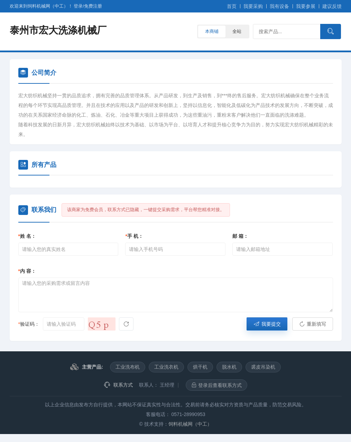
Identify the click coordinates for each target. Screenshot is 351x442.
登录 (78, 6)
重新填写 (312, 324)
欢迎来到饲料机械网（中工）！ (42, 6)
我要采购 (253, 6)
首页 (232, 6)
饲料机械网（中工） (190, 424)
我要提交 (267, 324)
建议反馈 (332, 6)
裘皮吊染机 (263, 367)
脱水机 (229, 367)
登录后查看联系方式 (216, 385)
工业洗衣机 (166, 367)
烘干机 (200, 367)
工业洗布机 (128, 367)
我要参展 (305, 6)
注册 (93, 6)
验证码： (28, 324)
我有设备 (279, 6)
